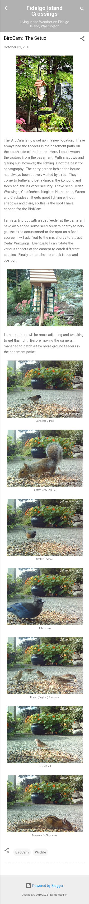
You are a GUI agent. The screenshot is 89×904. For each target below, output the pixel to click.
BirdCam (22, 852)
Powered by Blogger (44, 886)
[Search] (82, 9)
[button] (82, 39)
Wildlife (40, 852)
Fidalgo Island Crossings (44, 11)
